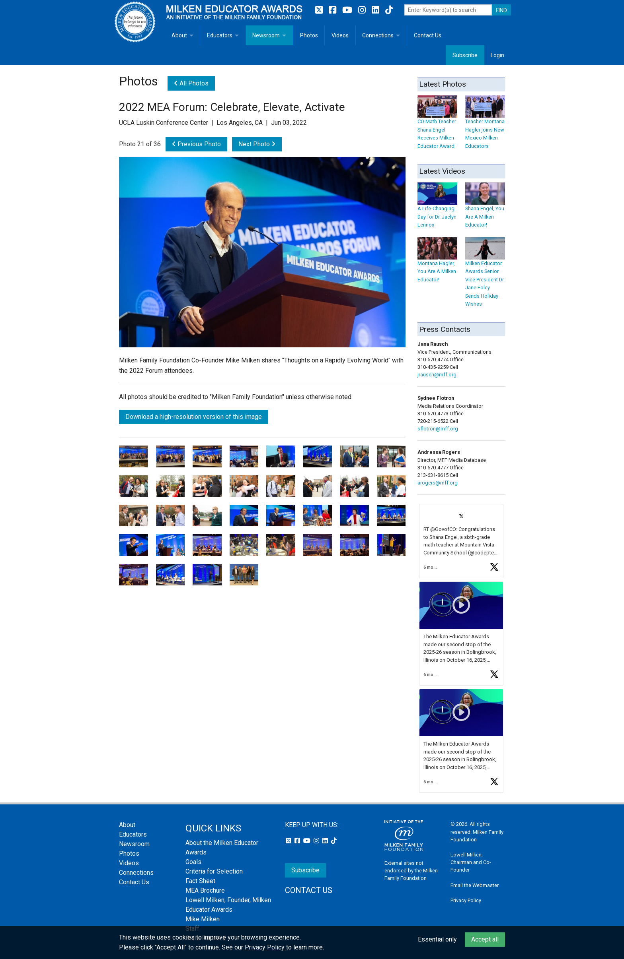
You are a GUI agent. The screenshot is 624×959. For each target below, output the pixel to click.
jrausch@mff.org (436, 375)
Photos (309, 35)
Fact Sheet (200, 881)
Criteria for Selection (214, 871)
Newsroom (266, 35)
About (179, 35)
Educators (219, 35)
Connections (378, 35)
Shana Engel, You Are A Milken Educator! (485, 209)
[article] (461, 541)
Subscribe (465, 55)
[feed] (461, 648)
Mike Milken (202, 919)
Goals (193, 862)
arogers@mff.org (437, 483)
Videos (340, 35)
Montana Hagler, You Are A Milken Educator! (437, 264)
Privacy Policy (465, 900)
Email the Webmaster (474, 885)
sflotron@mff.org (437, 429)
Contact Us (427, 35)
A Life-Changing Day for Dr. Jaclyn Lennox (437, 209)
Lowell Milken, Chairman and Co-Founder (470, 862)
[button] (461, 541)
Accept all (485, 939)
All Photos (191, 83)
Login (497, 55)
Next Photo (256, 144)
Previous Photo (196, 144)
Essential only (437, 939)
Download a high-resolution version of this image (193, 416)
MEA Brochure (205, 890)
